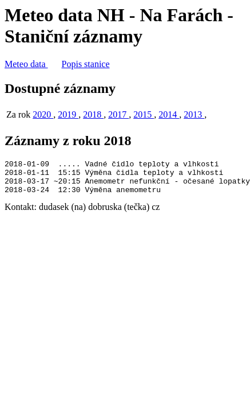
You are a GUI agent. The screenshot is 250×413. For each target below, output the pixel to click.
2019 (68, 114)
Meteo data (26, 64)
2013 (194, 114)
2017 (118, 114)
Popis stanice (86, 64)
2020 (43, 114)
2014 (168, 114)
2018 (93, 114)
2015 (143, 114)
